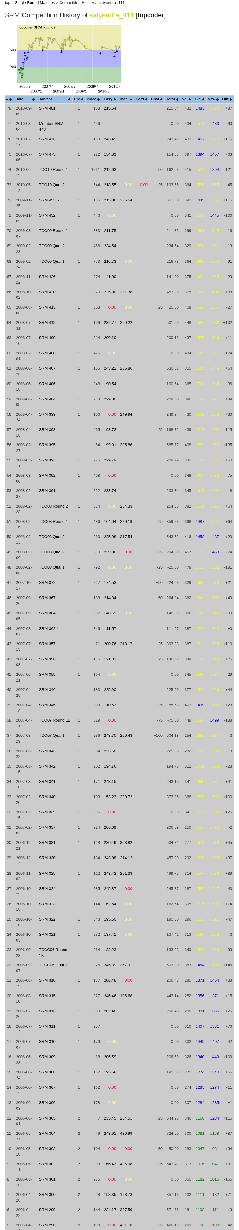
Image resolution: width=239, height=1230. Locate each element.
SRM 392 (47, 475)
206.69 (110, 827)
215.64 (110, 108)
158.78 (126, 1194)
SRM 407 (47, 368)
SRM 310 (47, 1041)
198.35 (110, 1194)
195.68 (110, 1072)
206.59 (110, 1057)
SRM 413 (47, 307)
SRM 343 (47, 751)
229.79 (110, 460)
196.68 (126, 995)
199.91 (110, 445)
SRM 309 (47, 1057)
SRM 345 (47, 705)
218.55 (110, 185)
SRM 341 (47, 781)
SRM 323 (47, 904)
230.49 (110, 842)
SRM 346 (47, 689)
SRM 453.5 (49, 200)
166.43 (110, 1164)
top (7, 2)
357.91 (126, 965)
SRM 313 (47, 1011)
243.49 (110, 139)
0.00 (128, 185)
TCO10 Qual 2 (51, 185)
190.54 (110, 384)
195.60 (110, 919)
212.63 (110, 169)
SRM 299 (47, 1209)
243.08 (110, 858)
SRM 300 (47, 1194)
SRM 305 (47, 1118)
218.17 (126, 644)
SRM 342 (47, 766)
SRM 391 (47, 490)
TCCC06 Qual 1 (53, 965)
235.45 (110, 1118)
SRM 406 (47, 384)
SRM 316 (47, 980)
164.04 (110, 521)
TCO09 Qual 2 (51, 246)
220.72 (126, 796)
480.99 (126, 1133)
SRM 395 (47, 445)
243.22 (110, 368)
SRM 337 (47, 827)
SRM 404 (47, 399)
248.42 (110, 873)
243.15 (110, 781)
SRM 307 (47, 1087)
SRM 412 (47, 322)
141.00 (110, 276)
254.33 (126, 506)
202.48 (110, 1011)
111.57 (110, 628)
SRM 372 (47, 582)
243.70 (110, 735)
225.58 (110, 751)
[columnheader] (9, 100)
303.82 (126, 842)
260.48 (126, 735)
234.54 (110, 246)
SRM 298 (47, 1225)
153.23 (110, 796)
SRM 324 (47, 888)
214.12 (126, 858)
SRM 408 (47, 353)
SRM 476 (47, 139)
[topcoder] (151, 15)
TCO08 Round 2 (53, 506)
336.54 (126, 200)
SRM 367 (47, 597)
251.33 (126, 873)
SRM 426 (47, 276)
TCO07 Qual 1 (51, 735)
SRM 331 (47, 842)
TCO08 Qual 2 (51, 552)
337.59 (126, 1209)
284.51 (126, 1118)
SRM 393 (47, 460)
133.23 (110, 949)
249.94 (126, 414)
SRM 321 (47, 934)
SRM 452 (47, 215)
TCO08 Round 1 (53, 521)
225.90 (110, 292)
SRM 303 (47, 1148)
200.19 (110, 337)
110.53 (110, 705)
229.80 (110, 552)
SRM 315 (47, 995)
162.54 (110, 904)
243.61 (110, 1133)
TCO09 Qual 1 (51, 261)
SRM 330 (47, 858)
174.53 (110, 582)
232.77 (110, 322)
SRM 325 (47, 873)
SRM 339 (47, 812)
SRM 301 (47, 1179)
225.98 (110, 536)
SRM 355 (47, 674)
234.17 (110, 1209)
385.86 (126, 445)
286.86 (126, 368)
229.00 (110, 399)
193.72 (110, 429)
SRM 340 (47, 796)
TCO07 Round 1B (54, 720)
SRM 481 (47, 108)
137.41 (110, 934)
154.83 (110, 154)
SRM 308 (47, 1072)
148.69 (110, 613)
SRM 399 (47, 414)
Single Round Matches (35, 2)
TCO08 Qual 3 (51, 536)
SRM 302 (47, 1164)
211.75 (110, 230)
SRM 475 (47, 154)
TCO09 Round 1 (53, 230)
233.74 (110, 490)
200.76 (110, 644)
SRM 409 (47, 337)
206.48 (110, 980)
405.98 (126, 1164)
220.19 (126, 521)
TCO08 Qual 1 (51, 567)
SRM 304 (47, 1133)
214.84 (110, 597)
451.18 (126, 1225)
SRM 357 (47, 644)
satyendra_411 (111, 2)
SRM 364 (47, 613)
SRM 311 (47, 1026)
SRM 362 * (48, 628)
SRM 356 (47, 659)
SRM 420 (47, 292)
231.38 (126, 292)
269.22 (126, 322)
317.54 (126, 536)
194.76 (110, 766)
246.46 (110, 995)
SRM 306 (47, 1102)
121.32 (110, 659)
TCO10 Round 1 (53, 169)
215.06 (110, 200)
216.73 (110, 261)
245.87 (110, 888)
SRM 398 (47, 429)
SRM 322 (47, 919)
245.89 (110, 965)
